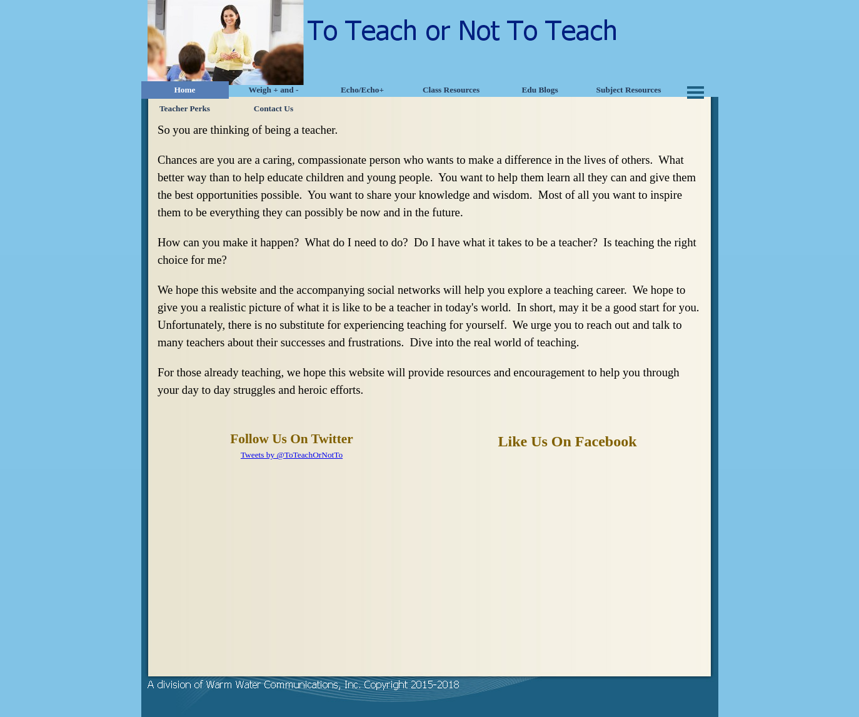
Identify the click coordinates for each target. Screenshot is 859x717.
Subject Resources (628, 89)
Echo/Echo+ (362, 89)
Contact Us (273, 108)
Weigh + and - (274, 89)
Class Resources (451, 89)
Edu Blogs (539, 89)
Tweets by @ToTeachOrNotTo (292, 454)
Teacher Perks (184, 108)
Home (184, 89)
